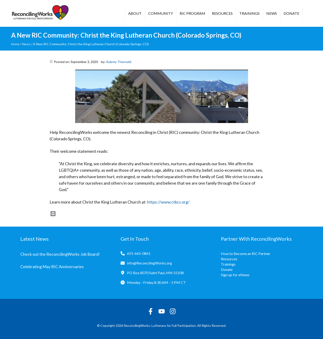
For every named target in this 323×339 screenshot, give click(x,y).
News (271, 13)
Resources (222, 13)
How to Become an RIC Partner (245, 253)
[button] (310, 13)
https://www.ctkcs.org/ (168, 201)
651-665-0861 (139, 253)
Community (160, 13)
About (135, 13)
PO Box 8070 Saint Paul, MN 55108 (155, 272)
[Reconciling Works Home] (40, 13)
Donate (291, 13)
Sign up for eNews (235, 275)
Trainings (249, 13)
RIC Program (192, 13)
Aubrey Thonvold (118, 62)
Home (15, 44)
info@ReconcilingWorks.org (149, 263)
